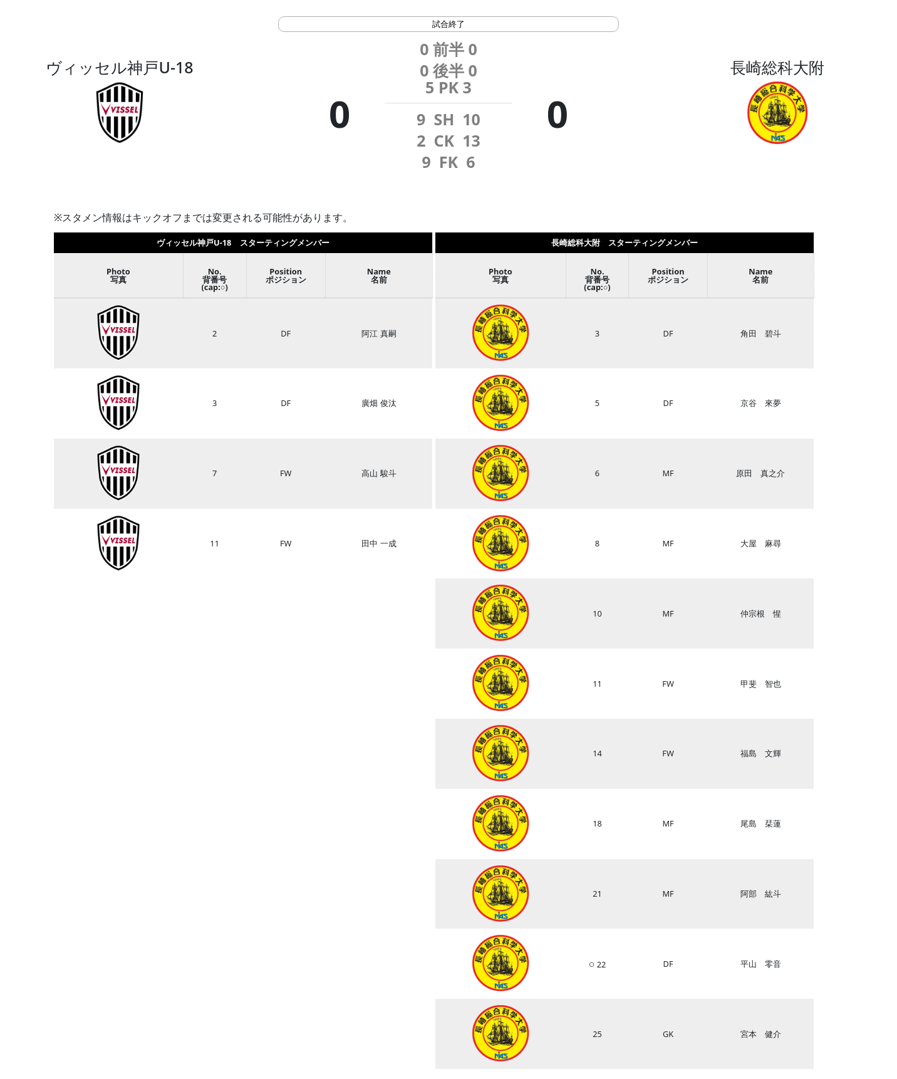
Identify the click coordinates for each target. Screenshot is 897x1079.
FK (448, 161)
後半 (448, 70)
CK (444, 140)
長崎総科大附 (777, 67)
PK (448, 87)
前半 (448, 49)
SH (443, 119)
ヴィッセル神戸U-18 (119, 67)
